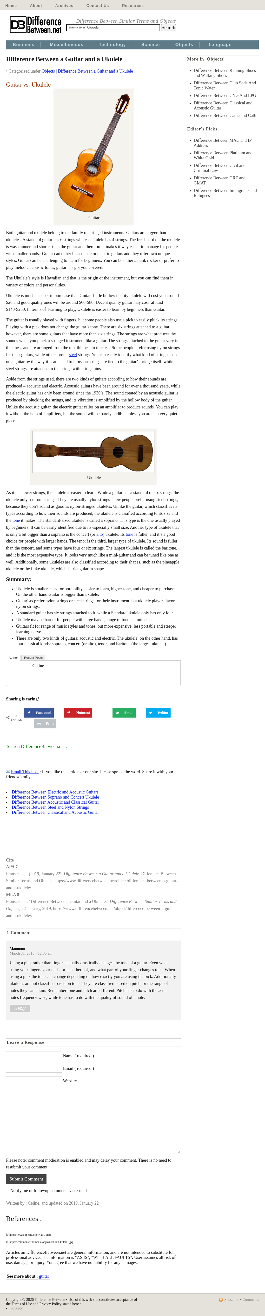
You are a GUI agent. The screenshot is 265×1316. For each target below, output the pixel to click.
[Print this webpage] (45, 723)
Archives (64, 6)
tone (16, 520)
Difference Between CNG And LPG (225, 95)
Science (150, 44)
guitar (44, 1276)
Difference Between (50, 1299)
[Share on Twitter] (158, 713)
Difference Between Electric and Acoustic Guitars (55, 792)
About (36, 6)
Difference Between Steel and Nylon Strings (50, 807)
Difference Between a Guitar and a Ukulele (95, 71)
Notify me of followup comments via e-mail (48, 1190)
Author (13, 657)
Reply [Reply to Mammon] (19, 1008)
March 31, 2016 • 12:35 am (31, 953)
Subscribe (231, 1299)
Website (70, 1081)
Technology (112, 44)
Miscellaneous (66, 44)
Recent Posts (33, 657)
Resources (133, 6)
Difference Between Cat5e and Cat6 (225, 115)
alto (99, 534)
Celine (38, 665)
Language (220, 44)
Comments (251, 1299)
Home (11, 6)
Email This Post (25, 771)
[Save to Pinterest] (78, 713)
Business (23, 44)
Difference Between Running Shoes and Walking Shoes (225, 73)
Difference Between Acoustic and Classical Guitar (55, 802)
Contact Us (97, 6)
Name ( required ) (78, 1055)
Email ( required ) (78, 1068)
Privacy (17, 1308)
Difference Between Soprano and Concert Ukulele (55, 797)
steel (73, 354)
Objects (184, 44)
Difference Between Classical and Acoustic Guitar (55, 812)
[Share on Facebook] (39, 713)
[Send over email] (124, 713)
